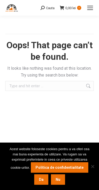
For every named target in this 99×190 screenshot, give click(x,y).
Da (41, 179)
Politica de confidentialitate (60, 167)
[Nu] (92, 166)
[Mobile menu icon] (90, 8)
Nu (58, 179)
